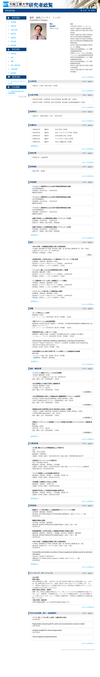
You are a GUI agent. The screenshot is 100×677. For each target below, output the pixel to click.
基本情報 (13, 22)
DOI (89, 254)
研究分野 (13, 41)
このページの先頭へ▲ (88, 77)
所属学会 (13, 37)
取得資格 (13, 45)
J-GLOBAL (87, 392)
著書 (12, 61)
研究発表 (13, 73)
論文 (12, 57)
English (91, 10)
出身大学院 (14, 29)
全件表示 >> (35, 146)
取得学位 (13, 33)
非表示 (90, 81)
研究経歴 (13, 53)
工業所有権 (14, 69)
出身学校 (13, 26)
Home (83, 10)
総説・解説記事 (15, 65)
